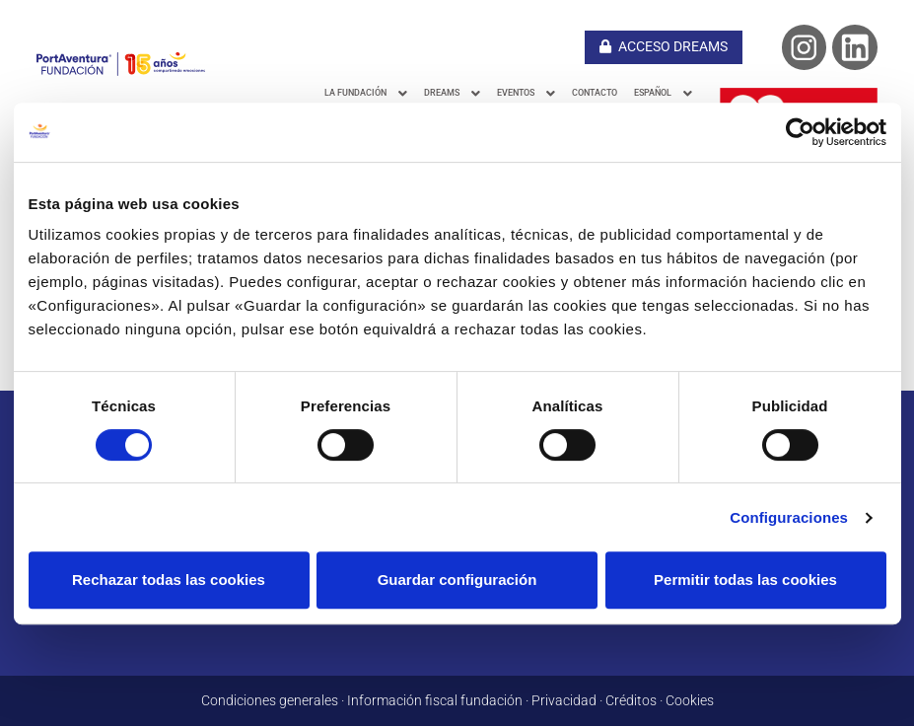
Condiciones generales (269, 701)
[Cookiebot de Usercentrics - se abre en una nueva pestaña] (800, 132)
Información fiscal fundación (435, 701)
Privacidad (564, 701)
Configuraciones (789, 517)
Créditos (631, 701)
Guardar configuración (457, 579)
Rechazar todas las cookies (168, 579)
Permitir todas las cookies (745, 579)
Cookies (690, 701)
